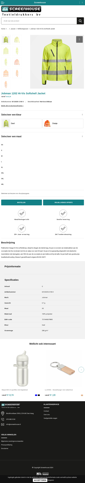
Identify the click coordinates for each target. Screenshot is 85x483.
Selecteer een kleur (11, 114)
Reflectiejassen (23, 29)
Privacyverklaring (6, 445)
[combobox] (39, 20)
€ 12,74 (8, 395)
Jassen (13, 29)
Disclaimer (4, 448)
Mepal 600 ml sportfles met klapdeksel (15, 390)
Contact (46, 411)
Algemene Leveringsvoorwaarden (12, 441)
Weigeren (51, 480)
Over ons (47, 414)
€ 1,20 (50, 395)
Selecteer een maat (11, 136)
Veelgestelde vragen (50, 418)
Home (3, 29)
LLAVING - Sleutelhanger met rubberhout (59, 390)
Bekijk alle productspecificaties (12, 106)
